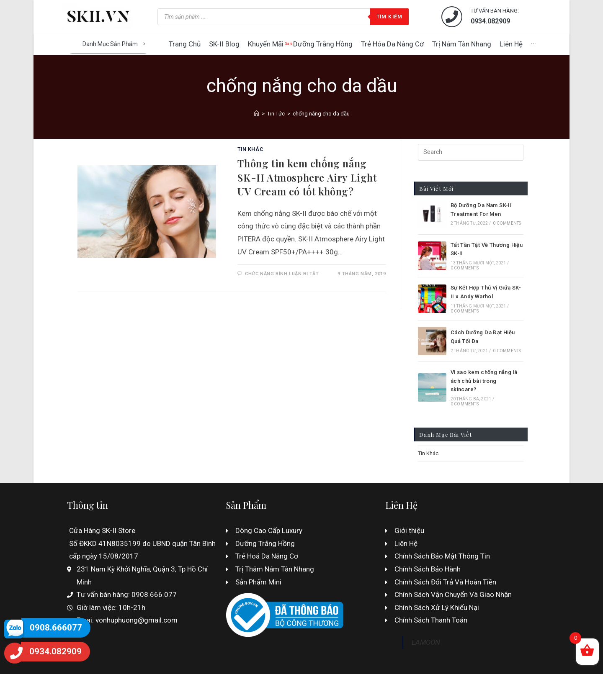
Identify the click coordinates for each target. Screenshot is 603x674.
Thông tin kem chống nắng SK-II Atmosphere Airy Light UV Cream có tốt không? (306, 177)
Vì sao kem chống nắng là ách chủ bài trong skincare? (484, 381)
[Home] (256, 113)
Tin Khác (250, 149)
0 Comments (507, 223)
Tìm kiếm (389, 17)
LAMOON (426, 642)
